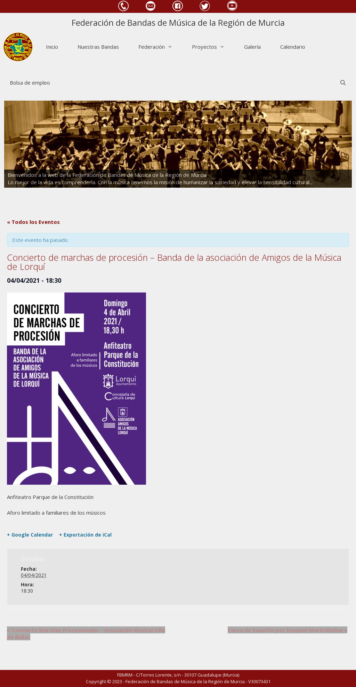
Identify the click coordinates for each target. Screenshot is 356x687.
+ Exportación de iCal (85, 535)
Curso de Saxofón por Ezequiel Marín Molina (287, 629)
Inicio (52, 46)
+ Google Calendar (30, 535)
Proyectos (213, 47)
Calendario (292, 46)
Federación (160, 47)
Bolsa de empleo (30, 82)
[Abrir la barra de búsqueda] (343, 83)
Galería (252, 46)
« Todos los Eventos (33, 221)
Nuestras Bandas (98, 46)
